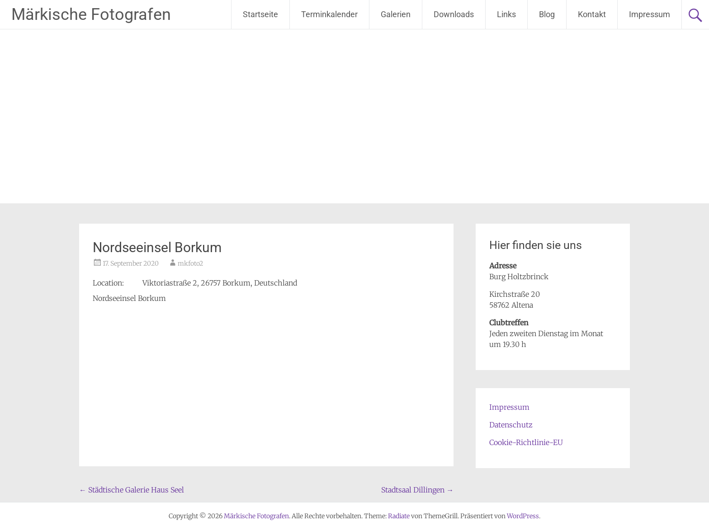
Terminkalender (329, 14)
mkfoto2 (190, 263)
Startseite (260, 14)
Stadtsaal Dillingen (417, 489)
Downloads (454, 14)
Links (506, 14)
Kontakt (592, 14)
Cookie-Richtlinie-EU (526, 442)
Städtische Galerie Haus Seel (131, 489)
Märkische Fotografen (91, 14)
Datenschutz (511, 424)
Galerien (396, 14)
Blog (547, 14)
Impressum (649, 14)
